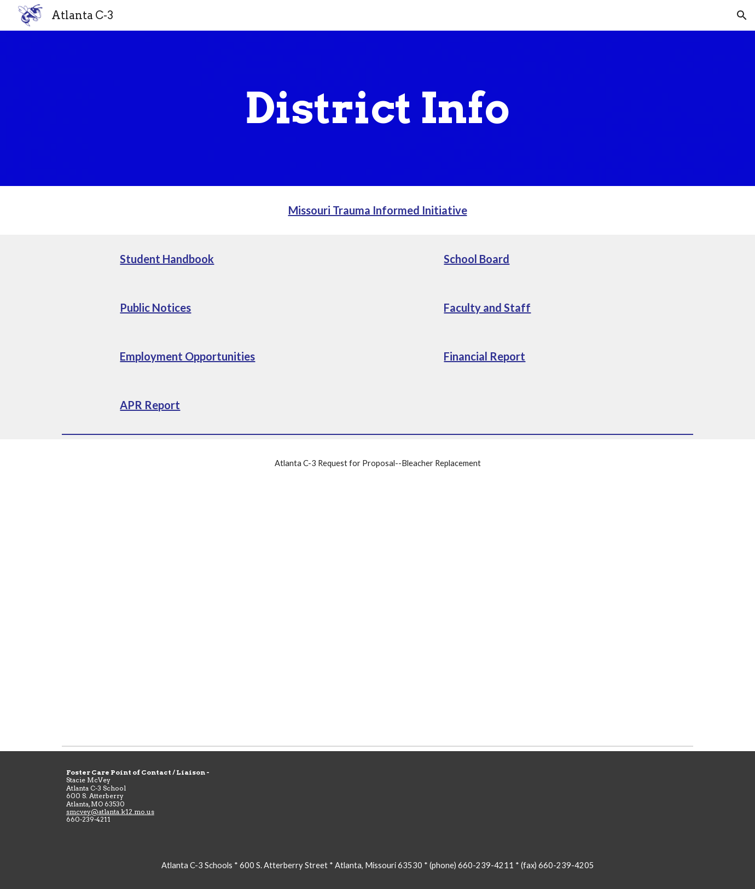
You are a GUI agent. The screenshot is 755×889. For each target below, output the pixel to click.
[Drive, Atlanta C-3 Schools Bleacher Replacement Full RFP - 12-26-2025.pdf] (377, 614)
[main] (377, 108)
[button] (742, 15)
